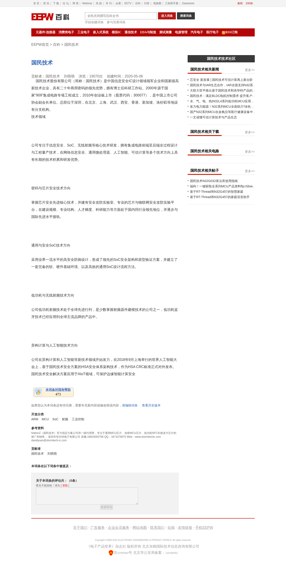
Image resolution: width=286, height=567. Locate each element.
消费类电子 (66, 32)
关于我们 (80, 531)
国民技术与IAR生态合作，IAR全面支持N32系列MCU (226, 85)
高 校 (99, 3)
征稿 (171, 531)
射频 (65, 419)
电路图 (157, 3)
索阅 (240, 3)
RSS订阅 (230, 32)
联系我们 (157, 531)
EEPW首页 (40, 44)
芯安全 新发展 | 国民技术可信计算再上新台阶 (221, 80)
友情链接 (185, 531)
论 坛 (66, 3)
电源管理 (181, 32)
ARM (34, 419)
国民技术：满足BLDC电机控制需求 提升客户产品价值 (227, 96)
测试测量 (165, 32)
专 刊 (109, 3)
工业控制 (78, 419)
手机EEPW (204, 531)
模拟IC (117, 32)
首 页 (36, 3)
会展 (118, 3)
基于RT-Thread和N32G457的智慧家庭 (216, 191)
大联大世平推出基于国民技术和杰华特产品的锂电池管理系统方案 (235, 90)
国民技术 (42, 63)
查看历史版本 (151, 405)
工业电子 (83, 32)
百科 (138, 3)
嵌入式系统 (101, 32)
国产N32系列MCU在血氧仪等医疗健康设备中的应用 (226, 112)
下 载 (56, 3)
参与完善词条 (116, 22)
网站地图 (139, 531)
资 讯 (46, 3)
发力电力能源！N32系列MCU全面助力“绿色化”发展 (225, 106)
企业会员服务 (118, 531)
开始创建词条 (94, 22)
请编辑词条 (130, 405)
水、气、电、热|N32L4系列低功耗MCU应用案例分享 (226, 101)
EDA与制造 (148, 32)
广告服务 (97, 531)
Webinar (87, 3)
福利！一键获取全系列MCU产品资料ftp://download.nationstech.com (237, 186)
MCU (45, 419)
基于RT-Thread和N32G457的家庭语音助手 (220, 197)
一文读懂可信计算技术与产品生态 (213, 117)
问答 (146, 3)
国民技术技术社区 (221, 59)
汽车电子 (197, 32)
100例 (249, 3)
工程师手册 (171, 3)
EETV (127, 3)
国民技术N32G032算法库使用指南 (214, 181)
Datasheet (188, 3)
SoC (55, 419)
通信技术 (130, 32)
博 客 (75, 3)
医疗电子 (212, 32)
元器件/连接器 (45, 32)
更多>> (250, 70)
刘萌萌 (69, 76)
